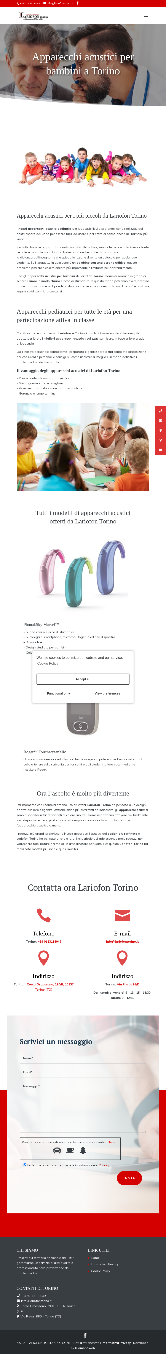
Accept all (83, 679)
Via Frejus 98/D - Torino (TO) (40, 1316)
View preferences (107, 693)
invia (129, 1178)
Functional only (58, 693)
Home (95, 1258)
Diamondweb (85, 1348)
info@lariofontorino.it (122, 941)
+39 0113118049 (30, 3)
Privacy (104, 1165)
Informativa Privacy (104, 1264)
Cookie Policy (47, 663)
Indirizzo (43, 976)
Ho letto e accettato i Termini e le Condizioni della (64, 1165)
